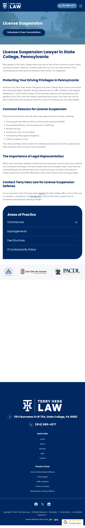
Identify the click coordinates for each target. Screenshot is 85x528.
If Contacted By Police (21, 250)
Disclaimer (53, 512)
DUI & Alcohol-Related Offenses (43, 472)
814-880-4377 (36, 196)
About (42, 444)
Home (42, 439)
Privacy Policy (65, 512)
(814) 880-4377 (42, 424)
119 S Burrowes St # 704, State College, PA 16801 (42, 417)
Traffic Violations (42, 481)
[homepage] (42, 406)
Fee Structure (16, 240)
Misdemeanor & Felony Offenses (42, 491)
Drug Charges (42, 477)
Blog (42, 453)
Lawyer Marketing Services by (42, 519)
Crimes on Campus (42, 486)
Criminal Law (15, 222)
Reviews (42, 449)
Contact (42, 193)
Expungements (17, 231)
